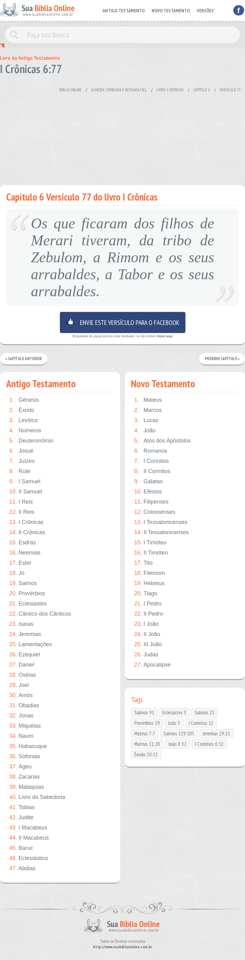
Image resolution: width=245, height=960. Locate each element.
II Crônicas (27, 532)
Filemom (149, 573)
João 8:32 (177, 744)
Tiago (145, 593)
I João (146, 624)
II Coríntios (152, 471)
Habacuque (28, 746)
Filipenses (151, 502)
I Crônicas (26, 522)
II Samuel (25, 491)
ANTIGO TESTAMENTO (129, 10)
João (144, 430)
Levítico (23, 420)
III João (148, 644)
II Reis (21, 512)
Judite (21, 817)
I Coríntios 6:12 (209, 744)
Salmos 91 (144, 712)
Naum (21, 736)
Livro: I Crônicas (170, 90)
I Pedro (147, 604)
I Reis (21, 502)
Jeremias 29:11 (216, 733)
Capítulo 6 (201, 90)
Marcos (148, 410)
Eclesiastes (28, 604)
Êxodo (21, 410)
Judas (146, 654)
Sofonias (24, 756)
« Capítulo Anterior (24, 358)
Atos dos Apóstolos (162, 441)
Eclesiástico (28, 858)
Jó (16, 573)
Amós (21, 695)
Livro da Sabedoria (37, 797)
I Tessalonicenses (160, 522)
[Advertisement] (118, 136)
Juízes (22, 461)
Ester (20, 563)
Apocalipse (152, 665)
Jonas (21, 716)
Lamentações (30, 644)
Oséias (22, 675)
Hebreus (149, 583)
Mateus (148, 400)
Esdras (22, 542)
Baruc (21, 848)
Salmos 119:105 (178, 733)
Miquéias (25, 726)
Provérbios (27, 593)
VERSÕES (206, 10)
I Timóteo (150, 542)
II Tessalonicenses (161, 532)
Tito (143, 563)
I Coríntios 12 (200, 723)
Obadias (24, 705)
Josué (21, 451)
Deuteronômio (31, 441)
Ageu (20, 766)
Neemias (24, 553)
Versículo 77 (230, 90)
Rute (19, 471)
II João (147, 634)
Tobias (22, 807)
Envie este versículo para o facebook (122, 322)
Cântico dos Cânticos (40, 614)
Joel (19, 685)
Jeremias (25, 634)
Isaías (21, 624)
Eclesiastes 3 (174, 712)
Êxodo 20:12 (146, 754)
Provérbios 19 (147, 723)
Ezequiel (24, 654)
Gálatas (148, 481)
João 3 (174, 723)
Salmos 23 (204, 712)
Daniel (21, 665)
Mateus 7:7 (144, 733)
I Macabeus (28, 828)
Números (25, 430)
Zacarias (24, 777)
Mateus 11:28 (147, 744)
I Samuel (24, 481)
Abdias (22, 868)
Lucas (146, 420)
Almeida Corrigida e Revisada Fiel (119, 90)
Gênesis (24, 400)
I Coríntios (151, 461)
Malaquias (26, 787)
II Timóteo (151, 553)
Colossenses (154, 512)
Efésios (148, 491)
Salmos (23, 583)
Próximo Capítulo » (222, 358)
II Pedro (148, 614)
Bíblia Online (70, 90)
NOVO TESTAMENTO (173, 10)
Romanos (150, 451)
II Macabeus (29, 838)
